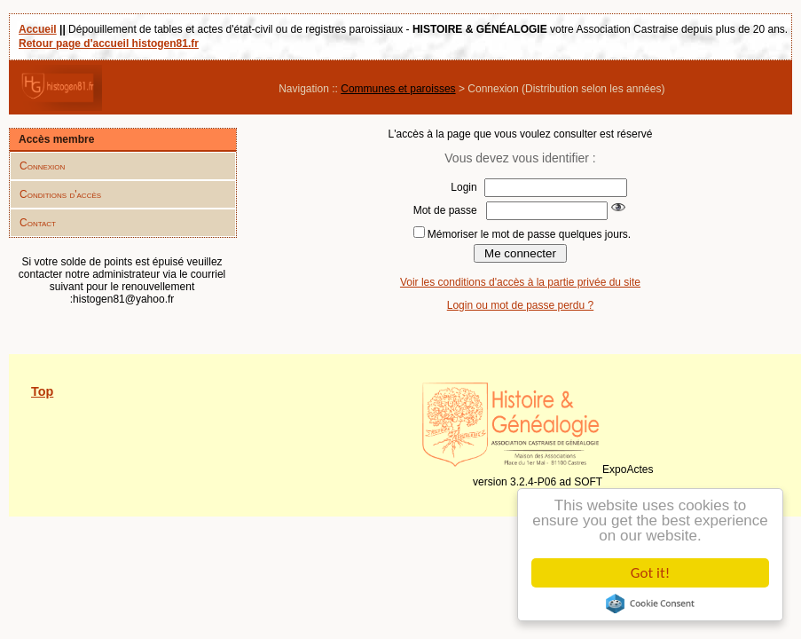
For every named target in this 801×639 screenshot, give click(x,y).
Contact (38, 223)
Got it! (650, 573)
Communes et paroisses (398, 89)
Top (42, 391)
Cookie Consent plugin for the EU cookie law (650, 603)
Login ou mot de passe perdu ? (520, 305)
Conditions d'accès (60, 194)
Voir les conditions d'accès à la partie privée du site (520, 282)
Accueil (38, 29)
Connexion (42, 166)
